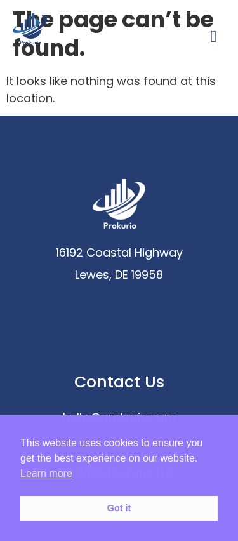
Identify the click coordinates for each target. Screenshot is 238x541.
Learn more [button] (46, 473)
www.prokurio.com (119, 297)
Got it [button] (119, 508)
